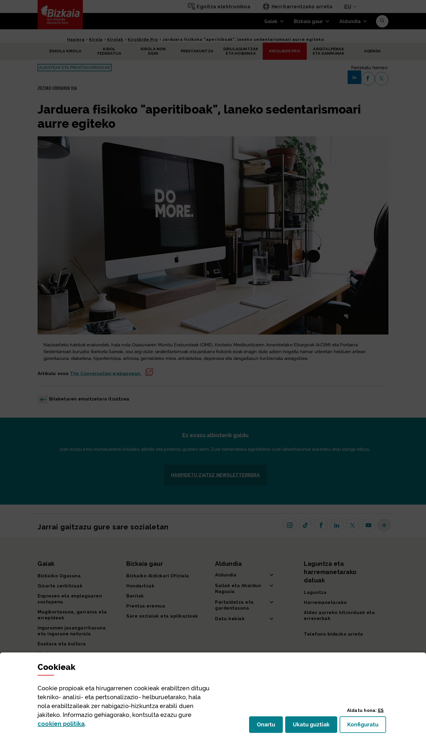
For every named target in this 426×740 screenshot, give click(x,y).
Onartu (270, 726)
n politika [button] (61, 723)
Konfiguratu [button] (366, 726)
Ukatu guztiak (313, 726)
